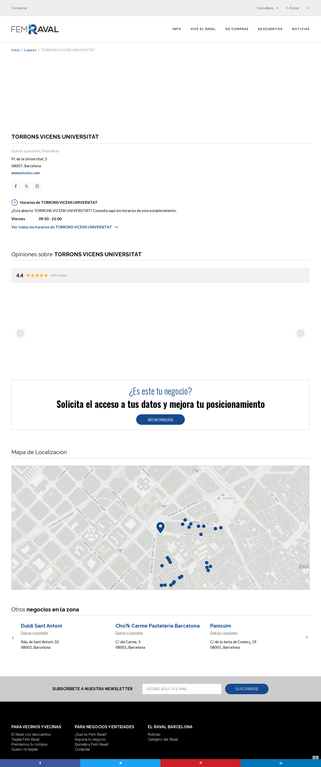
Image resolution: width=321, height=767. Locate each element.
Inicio (15, 50)
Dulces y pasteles (25, 151)
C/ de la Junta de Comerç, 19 (233, 605)
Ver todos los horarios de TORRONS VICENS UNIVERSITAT (64, 227)
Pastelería (50, 151)
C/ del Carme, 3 (128, 605)
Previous (20, 315)
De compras (236, 29)
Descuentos (270, 29)
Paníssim (220, 589)
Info (176, 29)
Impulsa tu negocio (90, 703)
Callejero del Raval (163, 703)
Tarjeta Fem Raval (25, 703)
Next (301, 315)
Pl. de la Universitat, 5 (29, 159)
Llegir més (24, 332)
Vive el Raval (203, 29)
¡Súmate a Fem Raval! (92, 708)
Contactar (19, 8)
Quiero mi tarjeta (24, 713)
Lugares (30, 50)
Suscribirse (247, 652)
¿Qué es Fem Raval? (91, 698)
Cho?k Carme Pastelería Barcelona (158, 589)
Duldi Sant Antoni (41, 589)
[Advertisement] (160, 90)
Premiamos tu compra (29, 708)
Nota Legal (107, 726)
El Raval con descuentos (31, 698)
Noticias (301, 29)
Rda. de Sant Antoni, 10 (40, 605)
